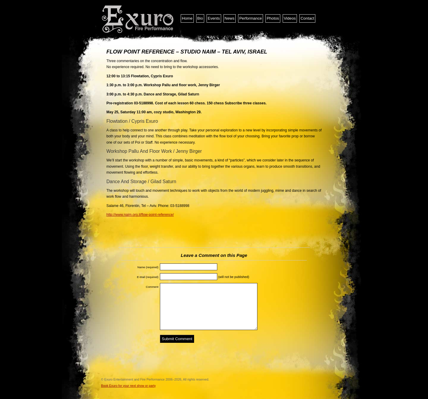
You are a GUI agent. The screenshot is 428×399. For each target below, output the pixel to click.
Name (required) (147, 267)
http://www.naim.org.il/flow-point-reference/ (140, 215)
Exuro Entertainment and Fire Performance (138, 19)
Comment (152, 286)
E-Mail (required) (147, 277)
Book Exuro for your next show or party (128, 385)
